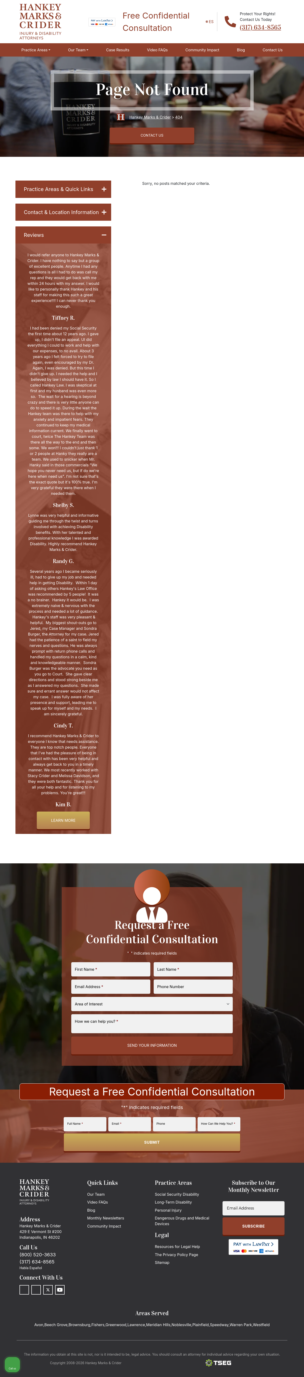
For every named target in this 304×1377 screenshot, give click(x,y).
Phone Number (170, 999)
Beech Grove (55, 1338)
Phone (161, 1137)
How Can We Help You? (218, 1137)
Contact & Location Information (65, 219)
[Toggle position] (278, 1225)
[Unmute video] (220, 1225)
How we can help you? (96, 1034)
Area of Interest (89, 1017)
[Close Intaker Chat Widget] (288, 1225)
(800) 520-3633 (37, 1268)
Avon (38, 1338)
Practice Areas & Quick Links (65, 191)
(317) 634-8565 (260, 27)
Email (116, 1137)
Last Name (168, 982)
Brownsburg (79, 1338)
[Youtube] (60, 1303)
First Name (86, 982)
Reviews (65, 247)
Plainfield (200, 1338)
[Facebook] (24, 1303)
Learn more (63, 833)
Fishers (97, 1338)
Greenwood (115, 1338)
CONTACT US (152, 136)
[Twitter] (48, 1303)
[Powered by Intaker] (263, 1367)
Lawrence (136, 1338)
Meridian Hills (158, 1338)
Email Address (89, 999)
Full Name (75, 1137)
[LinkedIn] (36, 1303)
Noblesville (181, 1338)
